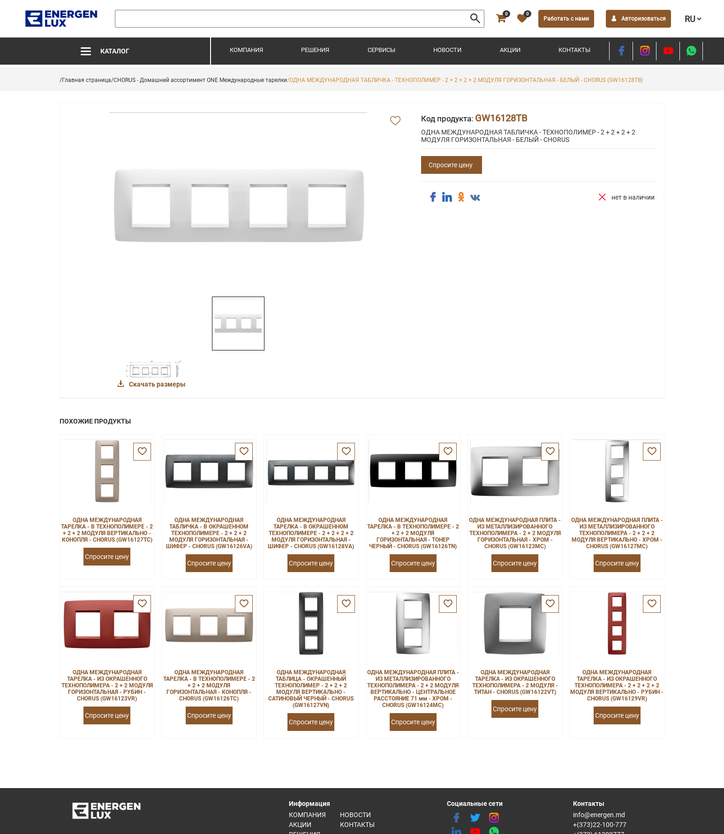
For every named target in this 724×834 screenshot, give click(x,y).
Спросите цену (451, 165)
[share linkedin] (447, 197)
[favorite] (522, 18)
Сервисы (381, 49)
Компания (246, 49)
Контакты (574, 49)
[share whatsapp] (691, 51)
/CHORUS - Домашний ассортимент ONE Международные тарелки (199, 80)
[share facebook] (433, 197)
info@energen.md (599, 815)
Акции (510, 49)
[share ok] (461, 197)
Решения (315, 49)
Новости (447, 49)
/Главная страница (85, 80)
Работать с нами (566, 18)
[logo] (62, 18)
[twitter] (475, 818)
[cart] (500, 18)
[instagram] (644, 51)
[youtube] (667, 51)
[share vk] (475, 198)
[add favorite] (395, 121)
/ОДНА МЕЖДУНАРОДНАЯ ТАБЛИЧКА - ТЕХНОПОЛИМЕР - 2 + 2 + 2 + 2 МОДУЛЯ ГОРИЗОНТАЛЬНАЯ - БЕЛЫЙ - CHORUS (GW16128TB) (465, 80)
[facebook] (621, 51)
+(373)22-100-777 (599, 824)
